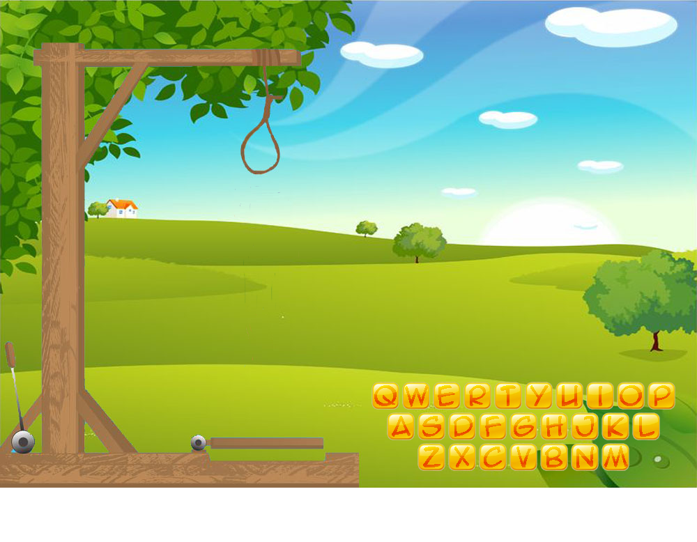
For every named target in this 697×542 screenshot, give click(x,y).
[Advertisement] (349, 521)
